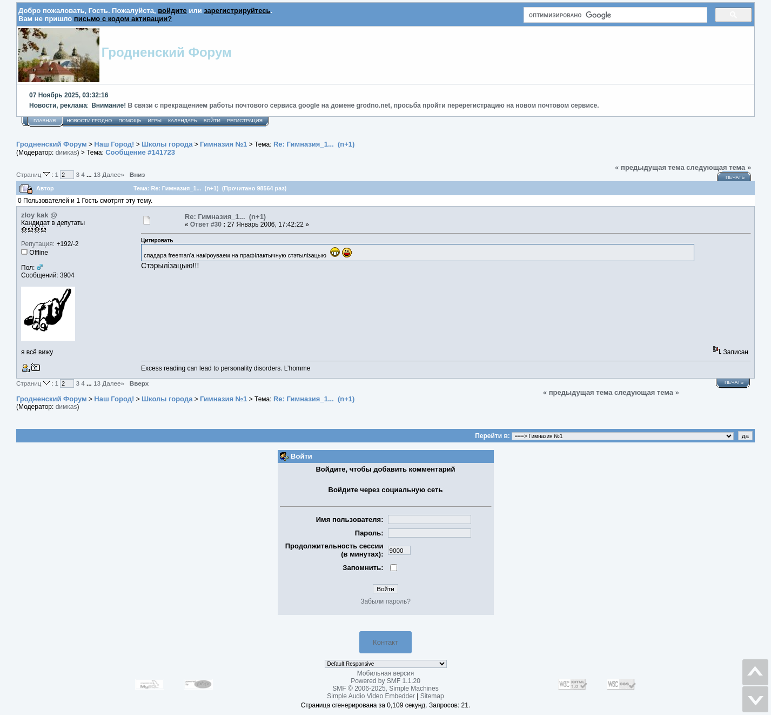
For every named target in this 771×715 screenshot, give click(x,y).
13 (96, 174)
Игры (155, 120)
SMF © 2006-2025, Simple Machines (385, 688)
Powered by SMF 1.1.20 (385, 681)
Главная (44, 120)
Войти (212, 120)
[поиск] (614, 15)
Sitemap (432, 696)
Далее (113, 174)
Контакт (385, 642)
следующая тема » (718, 167)
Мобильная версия (385, 673)
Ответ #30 (206, 224)
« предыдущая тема (650, 167)
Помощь (129, 120)
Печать (735, 177)
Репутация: (38, 244)
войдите (172, 10)
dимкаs (66, 152)
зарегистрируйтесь (237, 10)
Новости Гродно (89, 120)
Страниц (33, 174)
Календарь (182, 120)
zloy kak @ (39, 215)
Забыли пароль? (385, 601)
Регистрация (245, 120)
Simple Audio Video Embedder (371, 696)
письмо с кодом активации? (123, 19)
